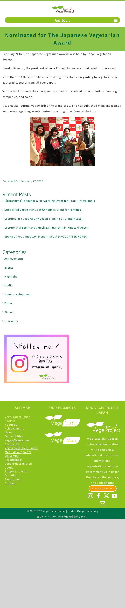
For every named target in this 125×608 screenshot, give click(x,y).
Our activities (14, 436)
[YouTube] (114, 495)
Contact (10, 483)
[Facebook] (98, 495)
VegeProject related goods (18, 465)
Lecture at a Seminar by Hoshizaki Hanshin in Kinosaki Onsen (46, 227)
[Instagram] (90, 495)
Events (8, 267)
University (11, 321)
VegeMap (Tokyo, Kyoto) (21, 448)
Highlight (10, 276)
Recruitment (13, 479)
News (8, 432)
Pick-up (9, 312)
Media (8, 285)
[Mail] (102, 503)
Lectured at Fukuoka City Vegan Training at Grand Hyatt (42, 218)
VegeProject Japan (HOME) (17, 419)
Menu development (17, 294)
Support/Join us (16, 471)
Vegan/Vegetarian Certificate (17, 442)
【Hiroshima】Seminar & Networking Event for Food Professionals (49, 201)
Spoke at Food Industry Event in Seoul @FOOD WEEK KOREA (45, 236)
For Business (13, 460)
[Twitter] (106, 495)
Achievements (13, 258)
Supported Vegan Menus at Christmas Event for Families (42, 209)
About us (11, 424)
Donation (11, 475)
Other (8, 303)
